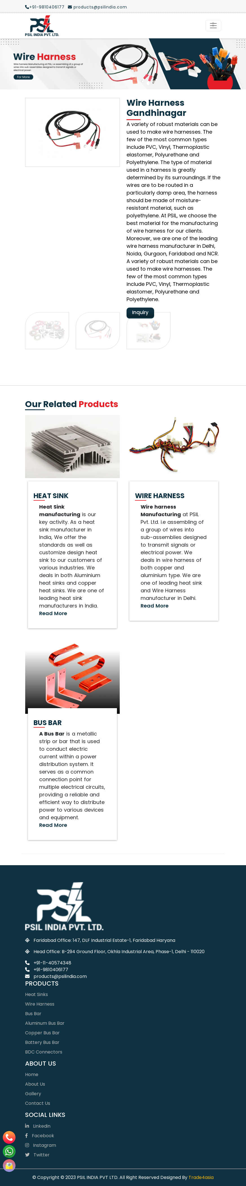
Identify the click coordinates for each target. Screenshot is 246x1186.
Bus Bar (33, 1013)
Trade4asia (201, 1177)
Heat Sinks (36, 994)
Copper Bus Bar (42, 1033)
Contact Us (37, 1103)
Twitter (37, 1155)
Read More (53, 613)
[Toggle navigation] (213, 25)
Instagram (40, 1145)
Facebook (39, 1135)
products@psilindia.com (97, 7)
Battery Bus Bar (42, 1042)
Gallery (33, 1093)
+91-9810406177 (45, 7)
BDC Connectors (43, 1052)
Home (31, 1074)
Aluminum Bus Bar (45, 1023)
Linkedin (37, 1126)
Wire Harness (39, 1004)
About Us (35, 1084)
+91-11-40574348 (48, 963)
